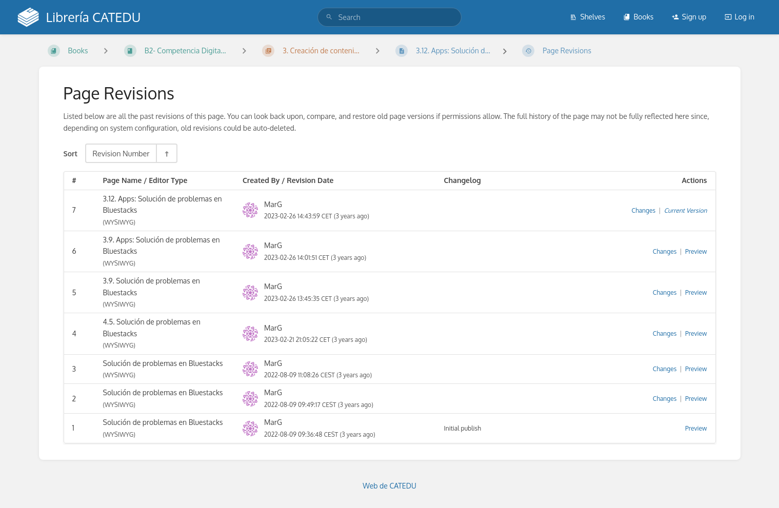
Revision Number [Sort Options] (120, 153)
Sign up (689, 16)
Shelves (587, 16)
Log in (739, 16)
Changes (643, 210)
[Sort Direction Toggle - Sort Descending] (166, 153)
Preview (696, 251)
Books (638, 16)
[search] (389, 17)
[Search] (329, 17)
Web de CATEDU (389, 485)
